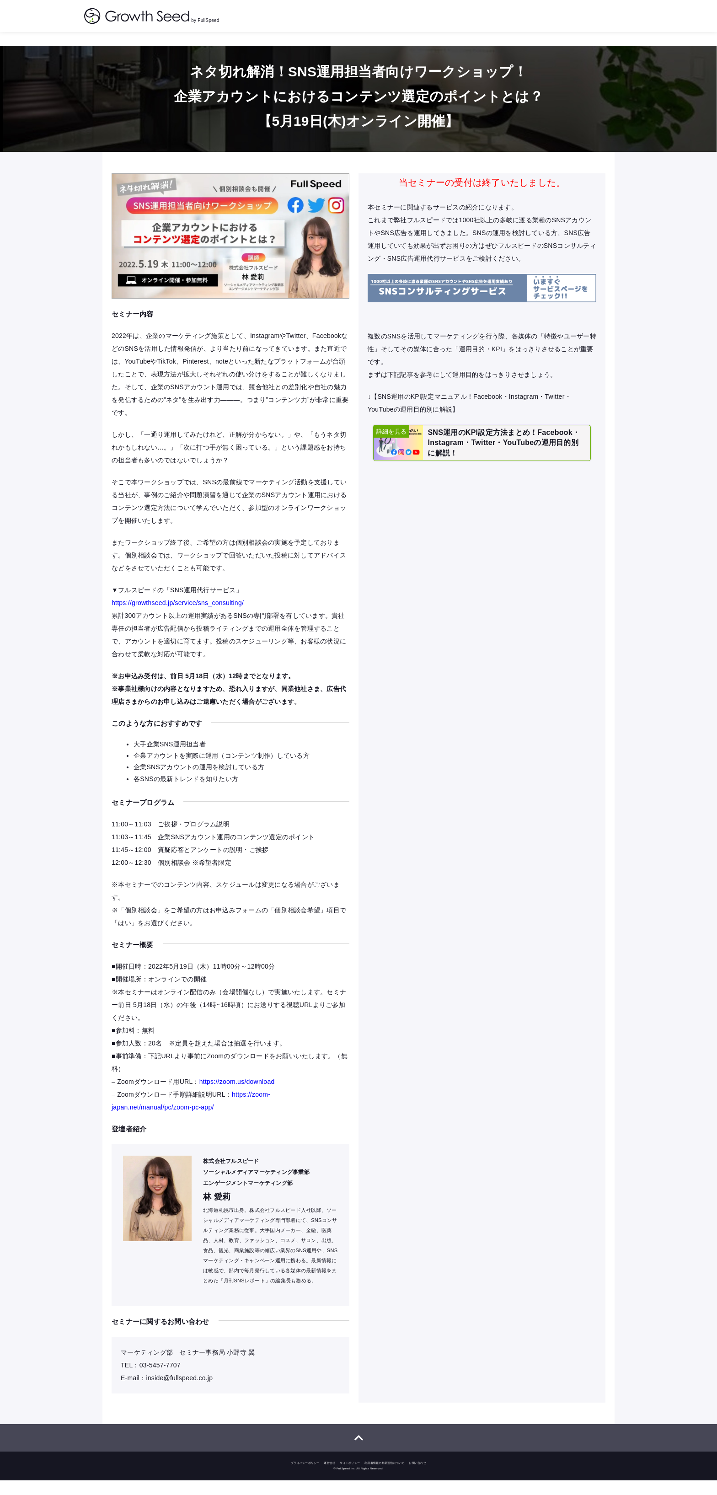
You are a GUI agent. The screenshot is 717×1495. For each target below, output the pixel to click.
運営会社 (329, 1477)
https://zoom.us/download (237, 1091)
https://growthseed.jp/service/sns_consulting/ (178, 605)
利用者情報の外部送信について (384, 1477)
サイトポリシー (350, 1477)
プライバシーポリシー (305, 1477)
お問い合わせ (417, 1477)
